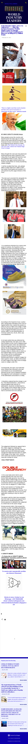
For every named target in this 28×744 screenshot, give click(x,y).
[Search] (26, 3)
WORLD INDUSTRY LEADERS (14, 17)
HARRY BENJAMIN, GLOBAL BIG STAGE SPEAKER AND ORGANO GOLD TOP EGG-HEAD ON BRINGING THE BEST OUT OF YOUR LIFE (11, 712)
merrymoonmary (17, 738)
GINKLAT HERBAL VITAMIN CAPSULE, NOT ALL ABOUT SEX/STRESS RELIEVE (10, 665)
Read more (23, 680)
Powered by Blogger (14, 735)
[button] (26, 26)
